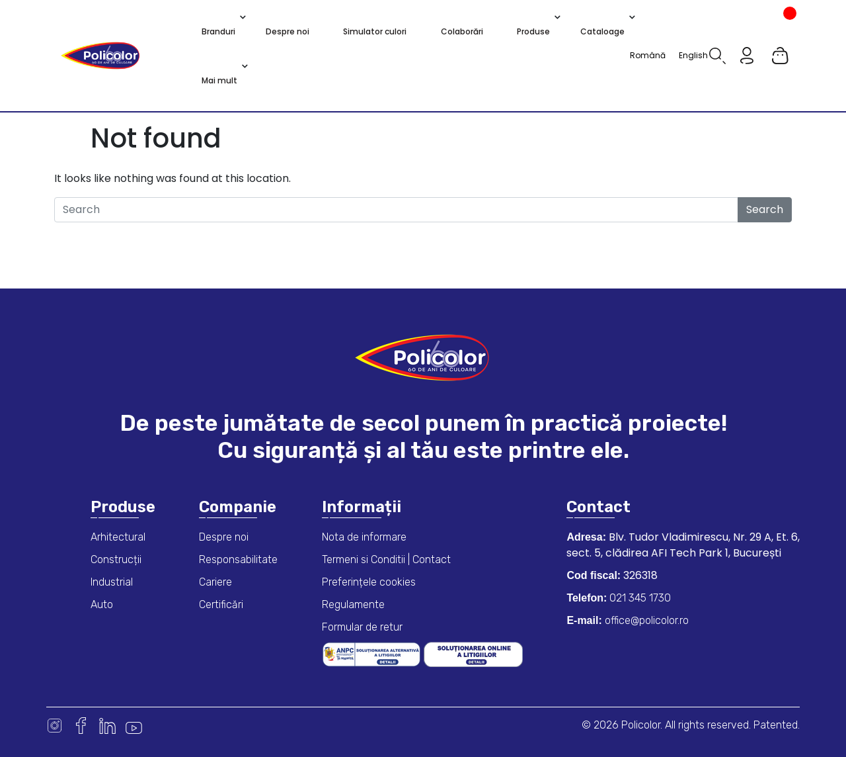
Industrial (112, 582)
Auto (102, 604)
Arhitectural (118, 537)
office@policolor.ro (645, 620)
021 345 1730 (639, 598)
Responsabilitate (238, 559)
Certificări (221, 604)
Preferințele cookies (369, 582)
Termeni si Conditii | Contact (386, 559)
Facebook (81, 725)
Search (764, 209)
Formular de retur (362, 627)
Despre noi (224, 537)
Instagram (54, 725)
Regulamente (353, 604)
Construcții (116, 559)
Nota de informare (364, 537)
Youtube (134, 725)
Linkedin (107, 725)
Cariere (215, 582)
